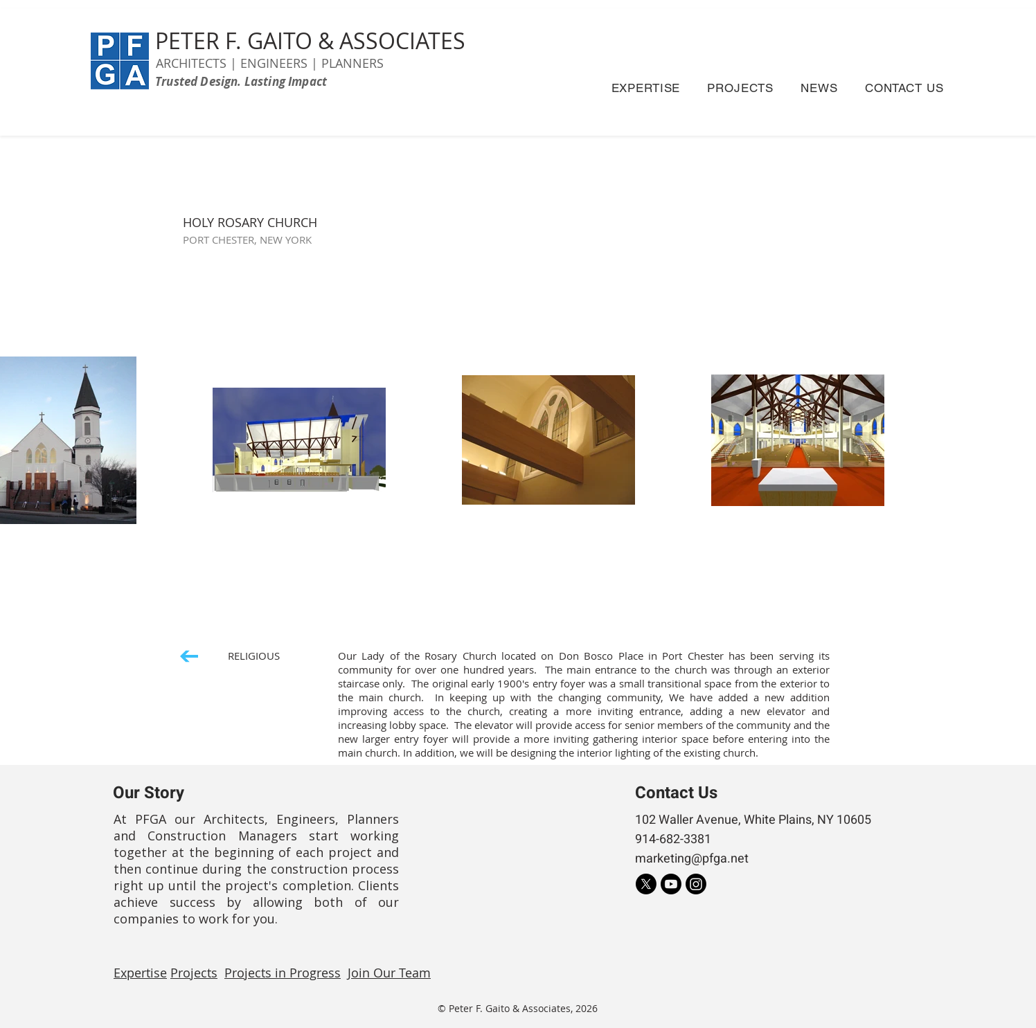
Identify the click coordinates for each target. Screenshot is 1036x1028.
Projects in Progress (282, 972)
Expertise (140, 972)
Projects (193, 972)
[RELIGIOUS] (229, 655)
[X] (646, 884)
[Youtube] (671, 884)
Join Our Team (389, 972)
